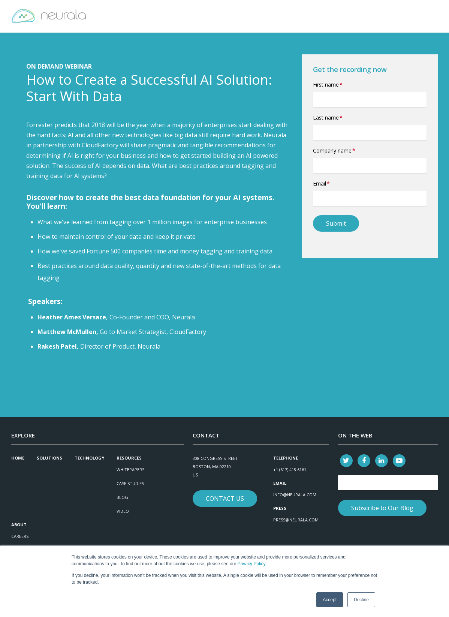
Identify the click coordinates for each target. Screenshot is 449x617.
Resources (129, 458)
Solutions (49, 458)
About (19, 524)
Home (17, 458)
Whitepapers (130, 469)
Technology (89, 458)
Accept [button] (330, 599)
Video (123, 511)
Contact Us (225, 498)
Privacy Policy (251, 564)
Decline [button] (361, 599)
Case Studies (130, 483)
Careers (19, 536)
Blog (122, 497)
